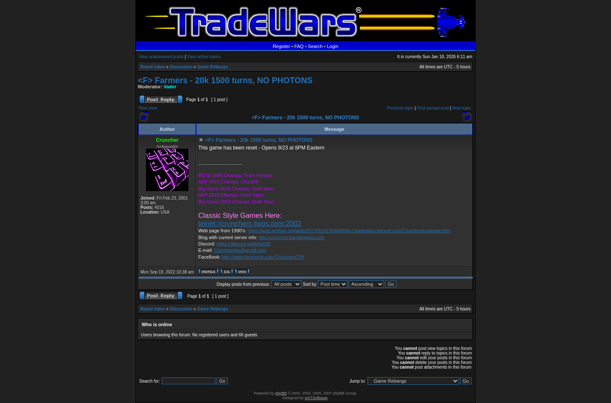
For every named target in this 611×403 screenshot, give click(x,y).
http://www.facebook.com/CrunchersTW (263, 256)
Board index (152, 67)
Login (332, 46)
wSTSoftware (316, 398)
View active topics (204, 56)
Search (315, 46)
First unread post (433, 108)
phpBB (280, 393)
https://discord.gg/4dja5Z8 (244, 243)
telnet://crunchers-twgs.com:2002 (249, 223)
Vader (170, 86)
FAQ (299, 46)
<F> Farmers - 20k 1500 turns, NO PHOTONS (225, 80)
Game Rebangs (212, 67)
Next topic (461, 108)
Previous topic (400, 108)
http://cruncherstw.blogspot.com (292, 237)
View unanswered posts (161, 56)
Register (281, 46)
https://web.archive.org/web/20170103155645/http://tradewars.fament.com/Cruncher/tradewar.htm (348, 230)
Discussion (181, 67)
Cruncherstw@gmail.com (240, 250)
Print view (148, 108)
